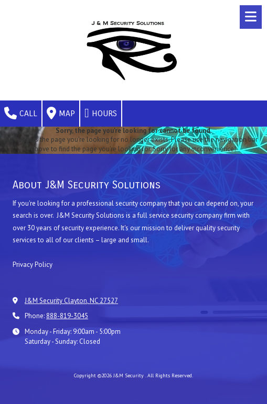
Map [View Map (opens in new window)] (61, 113)
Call (20, 113)
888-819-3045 (67, 315)
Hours (100, 113)
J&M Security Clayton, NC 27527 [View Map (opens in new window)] (71, 300)
